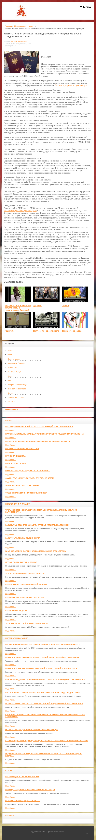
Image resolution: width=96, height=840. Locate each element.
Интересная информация (17, 385)
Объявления (11, 410)
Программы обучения (15, 363)
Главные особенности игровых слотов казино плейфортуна (35, 551)
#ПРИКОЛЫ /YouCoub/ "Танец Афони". (22, 486)
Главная (10, 351)
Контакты (11, 402)
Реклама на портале (15, 397)
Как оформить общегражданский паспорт (26, 584)
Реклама (9, 815)
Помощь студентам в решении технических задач (30, 790)
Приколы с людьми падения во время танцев (27, 471)
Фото (9, 380)
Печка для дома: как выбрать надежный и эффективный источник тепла (41, 668)
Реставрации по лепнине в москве (22, 777)
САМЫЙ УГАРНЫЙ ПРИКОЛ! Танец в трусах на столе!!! (30, 478)
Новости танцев (13, 359)
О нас (9, 355)
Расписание (12, 368)
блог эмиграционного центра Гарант (20, 210)
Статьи (10, 393)
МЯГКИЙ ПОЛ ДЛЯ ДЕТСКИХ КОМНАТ (21, 562)
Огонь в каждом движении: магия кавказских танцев (31, 730)
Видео (9, 376)
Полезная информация (16, 389)
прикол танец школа (15, 456)
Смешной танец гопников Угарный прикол (26, 493)
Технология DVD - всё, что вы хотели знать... (27, 624)
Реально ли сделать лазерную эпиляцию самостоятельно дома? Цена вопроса (45, 680)
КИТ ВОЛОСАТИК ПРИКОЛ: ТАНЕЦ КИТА (22, 449)
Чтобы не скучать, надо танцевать (22, 801)
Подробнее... (10, 430)
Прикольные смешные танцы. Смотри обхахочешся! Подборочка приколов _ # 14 (45, 434)
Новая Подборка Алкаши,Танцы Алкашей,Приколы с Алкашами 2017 (38, 441)
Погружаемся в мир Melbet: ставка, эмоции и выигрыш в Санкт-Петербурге (42, 644)
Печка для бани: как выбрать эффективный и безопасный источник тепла (42, 657)
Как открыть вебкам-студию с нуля (22, 538)
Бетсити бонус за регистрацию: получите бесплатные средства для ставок (42, 693)
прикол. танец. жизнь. (16, 463)
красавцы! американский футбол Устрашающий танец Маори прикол (39, 427)
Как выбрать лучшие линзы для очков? (24, 597)
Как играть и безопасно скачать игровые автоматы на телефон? (37, 525)
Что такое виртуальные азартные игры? (25, 573)
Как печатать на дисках (17, 610)
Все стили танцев (14, 372)
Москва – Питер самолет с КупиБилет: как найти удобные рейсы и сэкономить (44, 704)
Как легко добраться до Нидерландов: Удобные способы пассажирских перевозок (46, 741)
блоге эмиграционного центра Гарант (71, 85)
